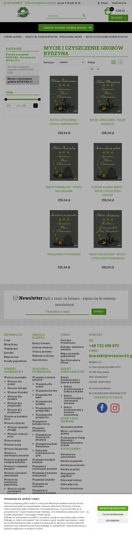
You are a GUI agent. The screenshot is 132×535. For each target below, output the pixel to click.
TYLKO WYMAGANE (112, 514)
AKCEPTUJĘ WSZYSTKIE (113, 508)
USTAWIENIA (113, 520)
